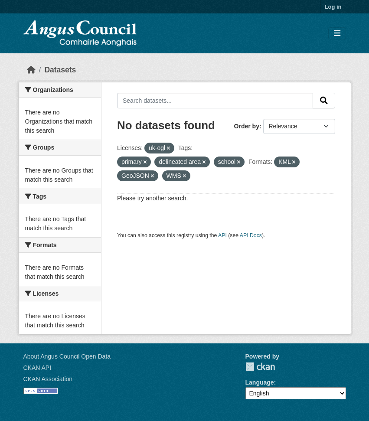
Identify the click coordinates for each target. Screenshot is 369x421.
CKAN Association (48, 378)
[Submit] (324, 100)
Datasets (60, 69)
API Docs (251, 235)
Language (259, 382)
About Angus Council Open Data (67, 356)
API (222, 235)
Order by (246, 126)
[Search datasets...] (215, 100)
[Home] (31, 69)
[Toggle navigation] (337, 33)
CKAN (260, 366)
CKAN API (37, 367)
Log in (333, 6)
